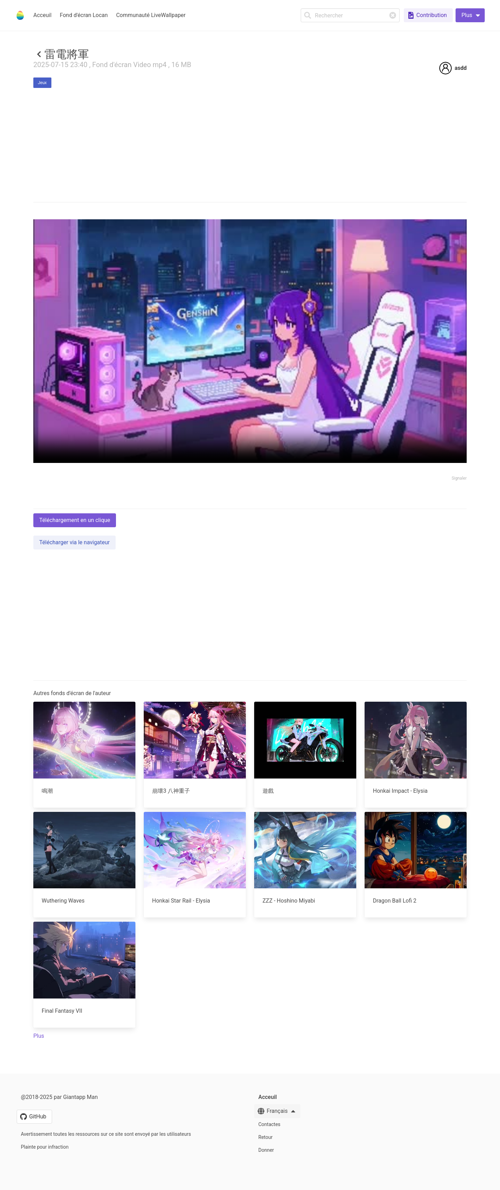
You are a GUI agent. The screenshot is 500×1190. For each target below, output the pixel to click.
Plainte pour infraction (44, 1147)
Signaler (459, 478)
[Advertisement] (250, 714)
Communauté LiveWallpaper (150, 15)
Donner (266, 1150)
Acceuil (42, 15)
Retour (265, 1137)
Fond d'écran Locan (84, 15)
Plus (38, 1036)
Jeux (42, 82)
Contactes (269, 1124)
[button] (470, 15)
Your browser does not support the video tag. (250, 341)
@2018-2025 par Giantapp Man (59, 1097)
